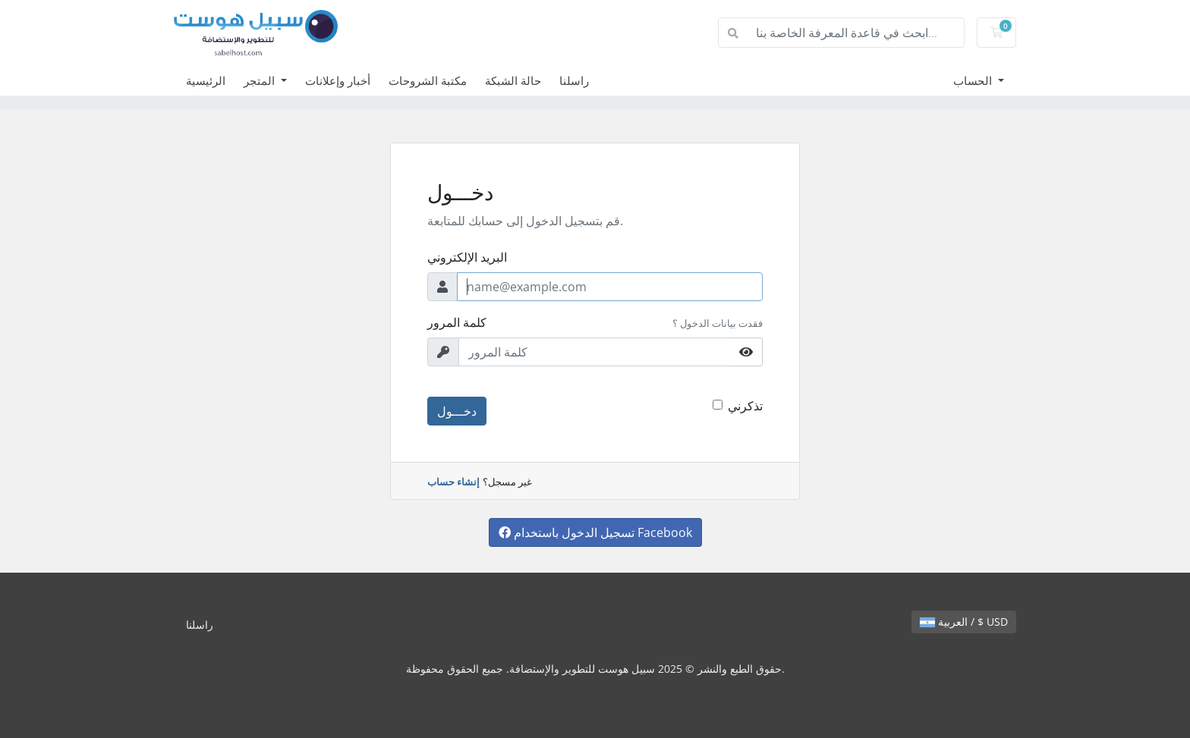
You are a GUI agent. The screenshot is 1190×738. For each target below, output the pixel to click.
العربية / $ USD (964, 621)
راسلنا (574, 80)
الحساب (974, 80)
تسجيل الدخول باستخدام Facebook (595, 532)
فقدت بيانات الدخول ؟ (717, 323)
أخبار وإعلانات (337, 80)
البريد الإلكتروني (467, 257)
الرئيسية (205, 80)
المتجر (261, 80)
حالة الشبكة (513, 80)
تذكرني (745, 405)
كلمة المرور (456, 322)
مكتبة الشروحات (428, 80)
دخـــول (457, 411)
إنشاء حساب (453, 481)
